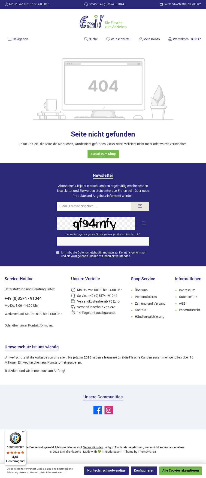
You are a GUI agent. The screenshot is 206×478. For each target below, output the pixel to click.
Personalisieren (146, 297)
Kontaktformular (40, 325)
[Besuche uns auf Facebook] (97, 410)
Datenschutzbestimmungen (96, 252)
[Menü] (18, 39)
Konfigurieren (144, 470)
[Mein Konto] (149, 39)
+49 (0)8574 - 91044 (23, 298)
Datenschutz (188, 297)
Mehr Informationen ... (52, 472)
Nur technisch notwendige (106, 470)
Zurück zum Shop (103, 154)
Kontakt (140, 310)
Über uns (141, 290)
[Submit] (140, 206)
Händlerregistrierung (149, 317)
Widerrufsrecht (189, 310)
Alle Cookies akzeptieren (180, 470)
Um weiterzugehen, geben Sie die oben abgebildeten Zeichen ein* (103, 234)
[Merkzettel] (118, 39)
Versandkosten (93, 447)
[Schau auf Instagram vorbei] (108, 410)
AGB (74, 256)
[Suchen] (91, 39)
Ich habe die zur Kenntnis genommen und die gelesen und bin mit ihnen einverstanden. (103, 254)
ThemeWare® (147, 451)
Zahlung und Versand (150, 304)
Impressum (187, 290)
